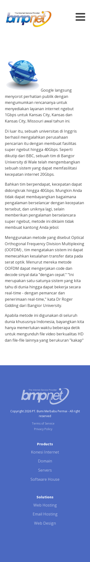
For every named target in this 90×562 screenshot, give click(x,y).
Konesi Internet (45, 452)
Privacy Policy (43, 429)
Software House (45, 479)
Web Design (45, 523)
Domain (45, 461)
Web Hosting (45, 505)
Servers (45, 470)
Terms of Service (43, 423)
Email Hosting (45, 514)
